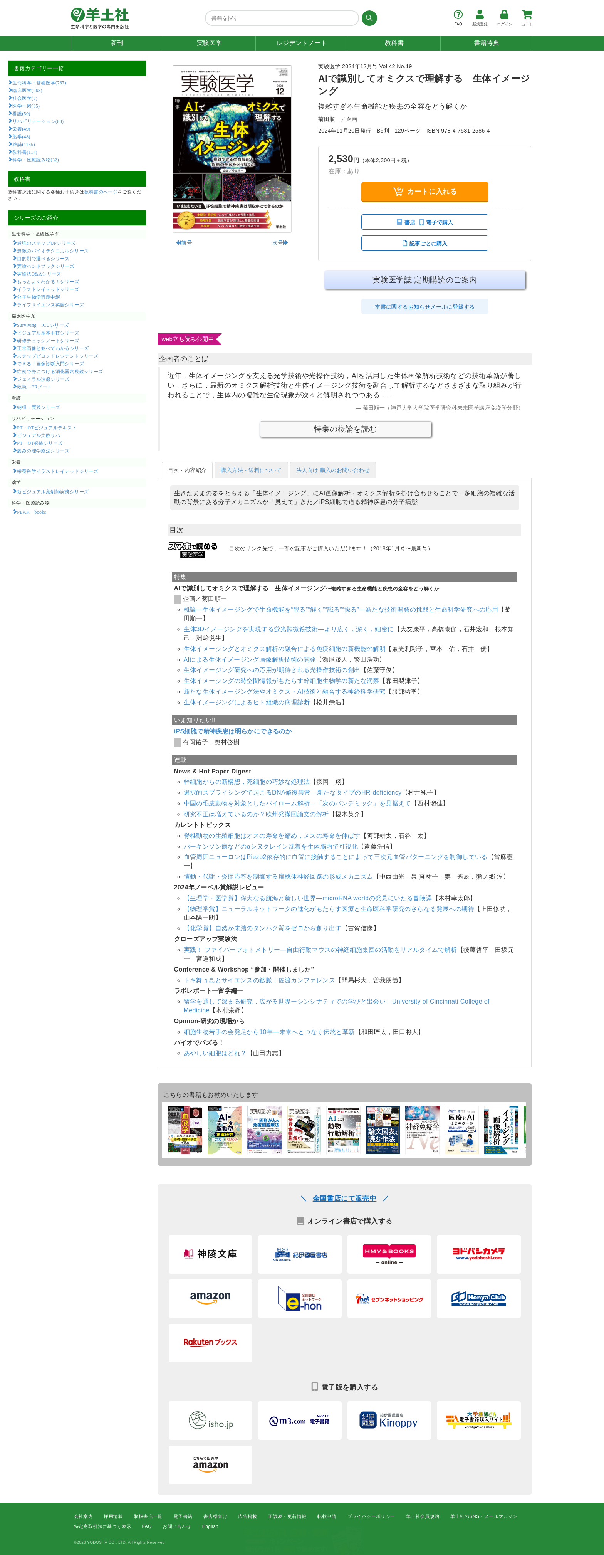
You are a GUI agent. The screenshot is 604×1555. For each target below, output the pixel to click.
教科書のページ (100, 192)
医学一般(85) (26, 105)
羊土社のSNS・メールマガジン (484, 1516)
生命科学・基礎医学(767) (39, 82)
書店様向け (215, 1516)
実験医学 (209, 43)
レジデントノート (302, 43)
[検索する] (368, 18)
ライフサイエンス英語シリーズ (50, 304)
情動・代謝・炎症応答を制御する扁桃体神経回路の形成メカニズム (278, 876)
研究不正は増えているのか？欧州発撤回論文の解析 (256, 814)
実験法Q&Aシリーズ (39, 273)
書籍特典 (487, 43)
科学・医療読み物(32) (35, 159)
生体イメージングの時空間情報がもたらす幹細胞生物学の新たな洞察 (281, 680)
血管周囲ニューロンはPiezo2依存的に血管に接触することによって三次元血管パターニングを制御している (336, 857)
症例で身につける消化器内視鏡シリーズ (60, 371)
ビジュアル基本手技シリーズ (48, 332)
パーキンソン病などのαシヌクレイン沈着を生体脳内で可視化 (271, 846)
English (210, 1526)
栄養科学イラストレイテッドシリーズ (57, 471)
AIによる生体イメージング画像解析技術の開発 (250, 659)
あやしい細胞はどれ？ (215, 1053)
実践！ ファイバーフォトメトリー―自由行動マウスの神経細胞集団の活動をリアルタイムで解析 (320, 949)
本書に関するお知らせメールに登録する (425, 307)
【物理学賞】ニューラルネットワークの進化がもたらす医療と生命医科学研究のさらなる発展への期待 (329, 909)
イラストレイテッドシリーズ (48, 289)
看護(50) (21, 113)
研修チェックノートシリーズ (48, 340)
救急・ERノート (34, 386)
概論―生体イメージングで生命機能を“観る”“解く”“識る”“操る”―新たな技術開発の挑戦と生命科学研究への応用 (341, 609)
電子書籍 (183, 1516)
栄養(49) (21, 128)
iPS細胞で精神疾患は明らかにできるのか (233, 731)
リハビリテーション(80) (38, 121)
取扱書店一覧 (148, 1516)
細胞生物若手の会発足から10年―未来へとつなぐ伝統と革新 (269, 1032)
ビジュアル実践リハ (38, 435)
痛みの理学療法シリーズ (43, 450)
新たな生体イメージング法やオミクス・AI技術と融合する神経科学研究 (285, 691)
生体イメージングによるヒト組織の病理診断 (247, 702)
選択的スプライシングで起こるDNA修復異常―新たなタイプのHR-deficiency (293, 792)
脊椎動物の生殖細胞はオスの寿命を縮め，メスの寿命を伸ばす (272, 835)
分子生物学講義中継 (38, 296)
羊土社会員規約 (423, 1516)
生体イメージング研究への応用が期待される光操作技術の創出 (272, 670)
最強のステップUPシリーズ (46, 242)
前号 (184, 243)
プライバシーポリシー (371, 1516)
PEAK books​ (31, 511)
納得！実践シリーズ (38, 407)
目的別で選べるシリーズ (43, 258)
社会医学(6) (24, 98)
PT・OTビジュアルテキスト (47, 427)
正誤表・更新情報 (287, 1516)
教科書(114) (24, 152)
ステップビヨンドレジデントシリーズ (57, 355)
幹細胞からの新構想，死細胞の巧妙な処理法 (247, 781)
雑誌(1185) (23, 144)
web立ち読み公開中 (188, 339)
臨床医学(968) (27, 90)
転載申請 (327, 1516)
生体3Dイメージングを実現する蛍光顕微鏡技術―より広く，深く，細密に (289, 629)
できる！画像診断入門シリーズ (50, 363)
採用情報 (113, 1516)
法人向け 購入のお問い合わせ (333, 470)
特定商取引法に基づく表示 (102, 1526)
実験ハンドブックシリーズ (45, 266)
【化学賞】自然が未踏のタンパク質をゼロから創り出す (263, 928)
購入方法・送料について (251, 470)
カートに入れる (425, 191)
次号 (280, 243)
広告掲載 (247, 1516)
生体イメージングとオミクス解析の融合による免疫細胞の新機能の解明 (285, 649)
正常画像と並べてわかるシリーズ (53, 348)
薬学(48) (21, 136)
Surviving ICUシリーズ (43, 325)
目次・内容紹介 (187, 470)
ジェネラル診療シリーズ (43, 379)
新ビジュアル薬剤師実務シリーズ (53, 491)
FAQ (147, 1526)
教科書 (394, 43)
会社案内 (83, 1516)
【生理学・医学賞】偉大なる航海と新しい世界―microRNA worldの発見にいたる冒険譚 (308, 898)
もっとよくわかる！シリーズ (48, 281)
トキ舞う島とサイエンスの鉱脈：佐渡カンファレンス (260, 980)
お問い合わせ (177, 1526)
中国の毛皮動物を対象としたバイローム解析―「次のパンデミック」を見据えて (297, 803)
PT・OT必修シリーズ (39, 442)
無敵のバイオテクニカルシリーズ (53, 250)
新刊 (117, 43)
